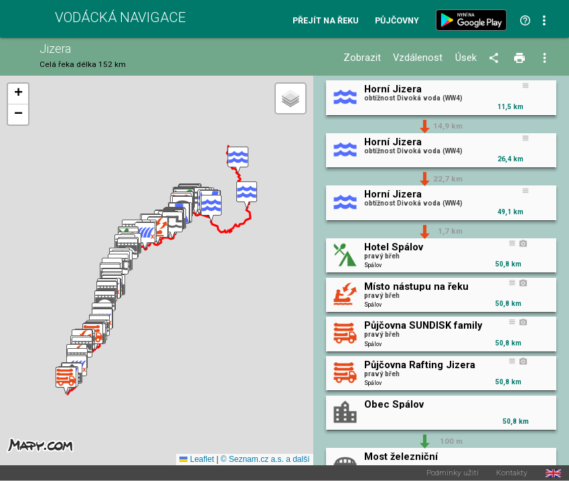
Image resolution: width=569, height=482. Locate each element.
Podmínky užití (452, 474)
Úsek (466, 58)
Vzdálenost (417, 58)
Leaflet (196, 460)
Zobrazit (362, 58)
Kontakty (511, 474)
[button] (238, 161)
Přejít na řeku (325, 21)
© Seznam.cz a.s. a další (265, 460)
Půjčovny (397, 21)
